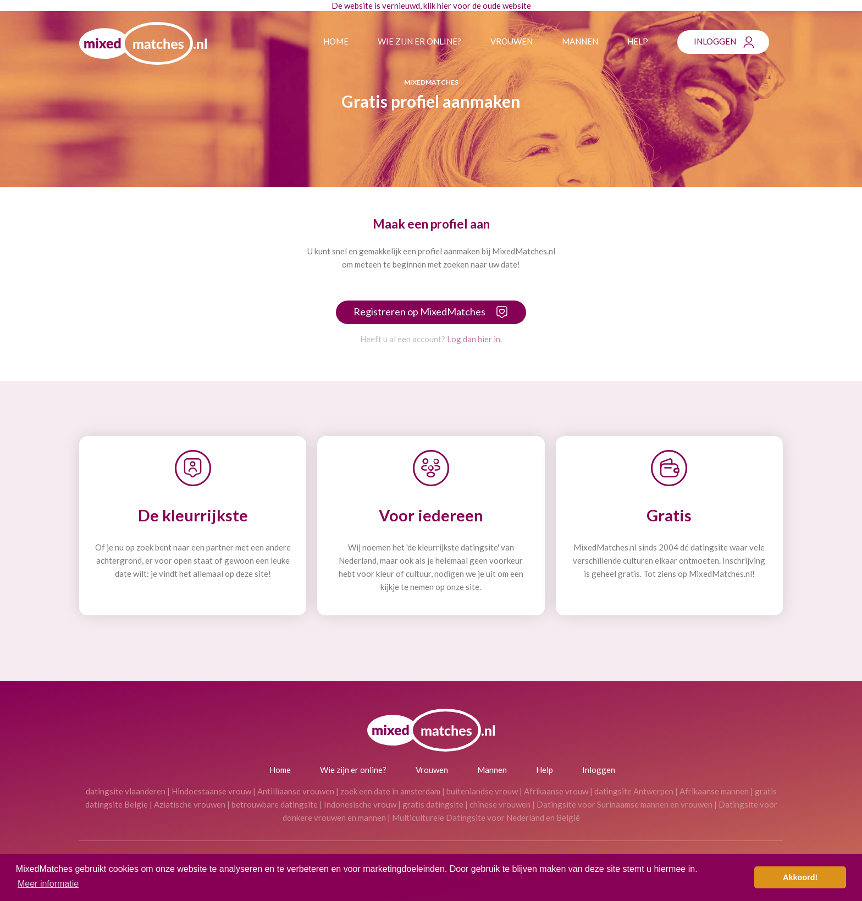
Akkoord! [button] (800, 877)
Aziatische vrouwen (189, 804)
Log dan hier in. (474, 339)
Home (336, 41)
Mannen (580, 41)
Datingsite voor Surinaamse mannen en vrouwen (624, 804)
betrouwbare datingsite (274, 804)
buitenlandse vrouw (482, 791)
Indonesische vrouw (360, 804)
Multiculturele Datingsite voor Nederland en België (486, 817)
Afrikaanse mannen (714, 791)
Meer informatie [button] (48, 883)
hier (444, 5)
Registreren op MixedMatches (419, 311)
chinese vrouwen (500, 804)
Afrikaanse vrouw (556, 791)
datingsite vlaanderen (125, 791)
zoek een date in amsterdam (390, 791)
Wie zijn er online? (419, 41)
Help (637, 41)
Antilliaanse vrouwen (295, 791)
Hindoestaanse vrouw (211, 791)
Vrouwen (511, 41)
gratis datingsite (432, 804)
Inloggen (715, 41)
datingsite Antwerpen (633, 791)
